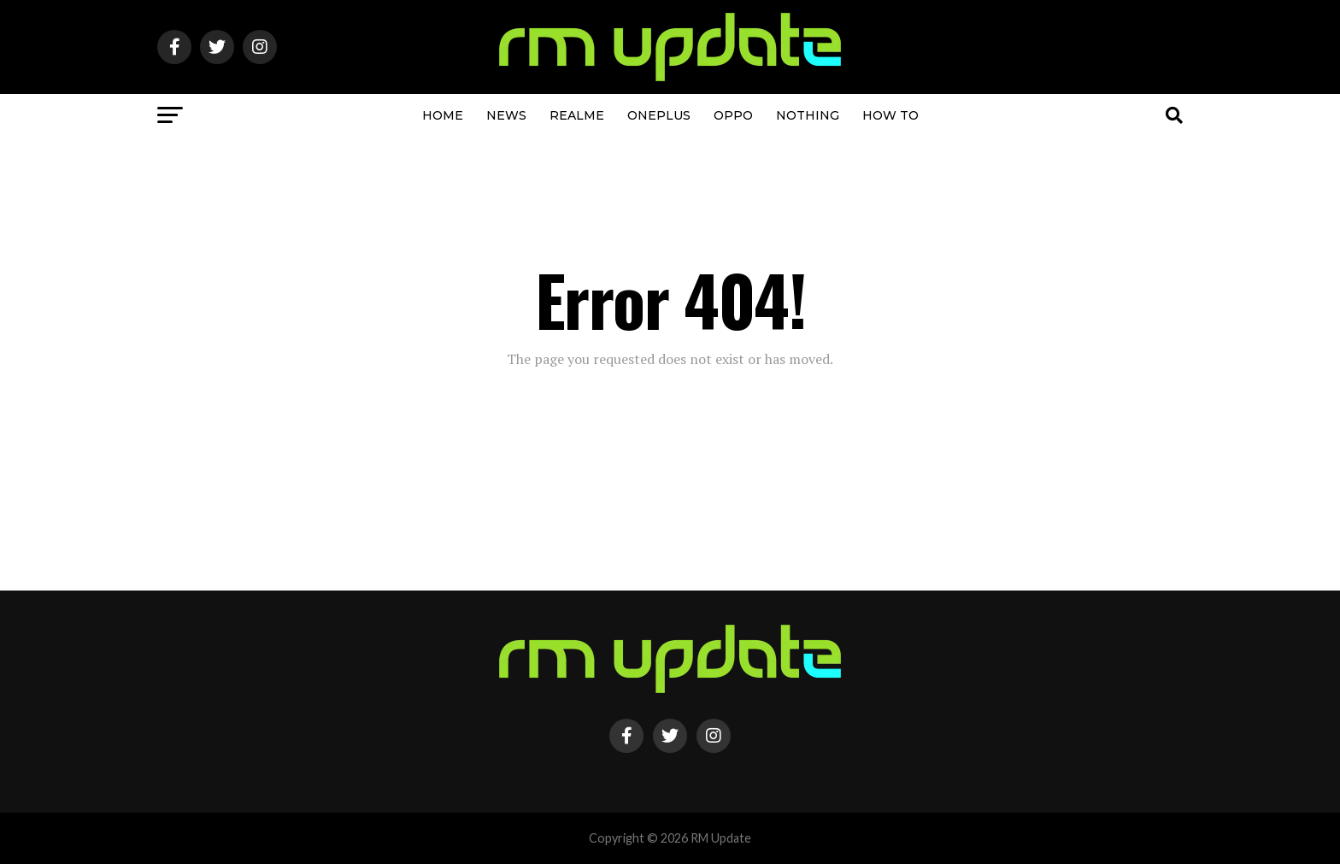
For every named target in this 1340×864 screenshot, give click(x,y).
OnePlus (659, 115)
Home (442, 115)
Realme (577, 115)
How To (890, 115)
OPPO (733, 115)
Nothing (807, 115)
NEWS (506, 115)
